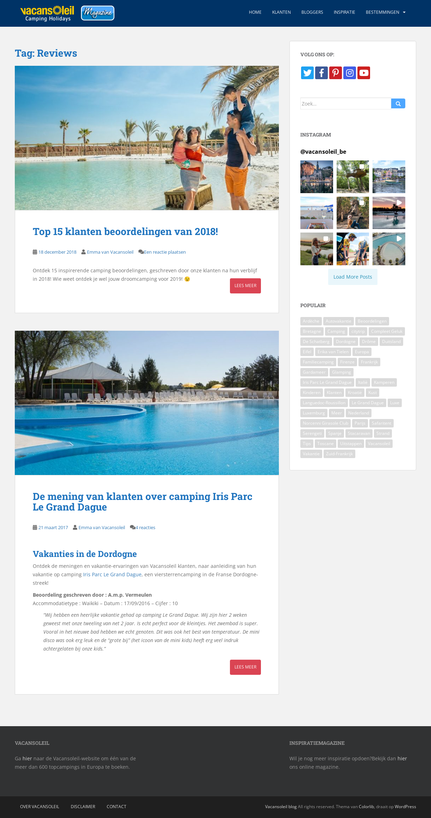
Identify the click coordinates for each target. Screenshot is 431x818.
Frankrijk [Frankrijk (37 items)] (369, 362)
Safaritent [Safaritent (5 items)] (381, 423)
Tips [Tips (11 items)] (307, 443)
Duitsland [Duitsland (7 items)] (391, 341)
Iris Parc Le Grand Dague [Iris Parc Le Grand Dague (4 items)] (327, 382)
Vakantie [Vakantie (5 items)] (311, 454)
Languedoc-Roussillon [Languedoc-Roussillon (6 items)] (324, 403)
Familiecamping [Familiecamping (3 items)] (318, 362)
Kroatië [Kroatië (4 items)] (355, 392)
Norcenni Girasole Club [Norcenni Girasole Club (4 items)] (325, 423)
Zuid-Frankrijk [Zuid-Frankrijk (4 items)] (339, 454)
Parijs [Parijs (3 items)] (360, 423)
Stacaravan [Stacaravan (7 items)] (359, 433)
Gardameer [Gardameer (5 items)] (314, 372)
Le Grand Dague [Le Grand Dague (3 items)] (368, 403)
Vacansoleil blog (281, 807)
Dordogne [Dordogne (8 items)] (346, 341)
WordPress (405, 807)
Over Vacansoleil (39, 807)
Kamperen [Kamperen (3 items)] (384, 382)
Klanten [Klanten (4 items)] (334, 392)
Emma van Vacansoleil (110, 252)
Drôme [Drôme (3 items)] (369, 341)
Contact (116, 807)
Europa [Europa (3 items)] (362, 352)
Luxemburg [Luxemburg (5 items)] (314, 413)
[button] (316, 176)
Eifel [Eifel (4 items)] (307, 352)
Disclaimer (83, 807)
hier (27, 758)
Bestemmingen (382, 12)
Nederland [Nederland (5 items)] (358, 413)
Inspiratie (344, 12)
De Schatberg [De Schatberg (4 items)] (316, 341)
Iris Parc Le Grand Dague (112, 574)
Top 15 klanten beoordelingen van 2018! (125, 231)
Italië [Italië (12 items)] (363, 382)
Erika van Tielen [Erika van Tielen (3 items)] (333, 352)
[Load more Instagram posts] (353, 277)
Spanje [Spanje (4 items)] (335, 433)
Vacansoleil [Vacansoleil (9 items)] (379, 443)
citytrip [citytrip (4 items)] (358, 331)
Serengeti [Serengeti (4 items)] (312, 433)
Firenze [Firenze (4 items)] (347, 362)
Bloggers (312, 12)
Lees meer (245, 285)
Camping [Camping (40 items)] (336, 331)
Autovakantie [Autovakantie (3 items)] (338, 321)
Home (255, 12)
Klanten (281, 12)
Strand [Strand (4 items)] (382, 433)
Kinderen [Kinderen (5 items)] (311, 392)
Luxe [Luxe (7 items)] (394, 403)
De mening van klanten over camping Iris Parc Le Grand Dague (142, 502)
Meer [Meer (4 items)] (336, 413)
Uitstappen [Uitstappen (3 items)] (351, 443)
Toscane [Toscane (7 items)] (325, 443)
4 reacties (145, 527)
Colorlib (366, 807)
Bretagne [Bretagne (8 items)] (312, 331)
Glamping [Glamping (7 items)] (341, 372)
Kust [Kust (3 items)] (372, 392)
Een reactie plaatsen (165, 252)
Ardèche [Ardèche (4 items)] (311, 321)
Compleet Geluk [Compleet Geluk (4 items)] (386, 331)
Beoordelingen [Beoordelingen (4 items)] (372, 321)
